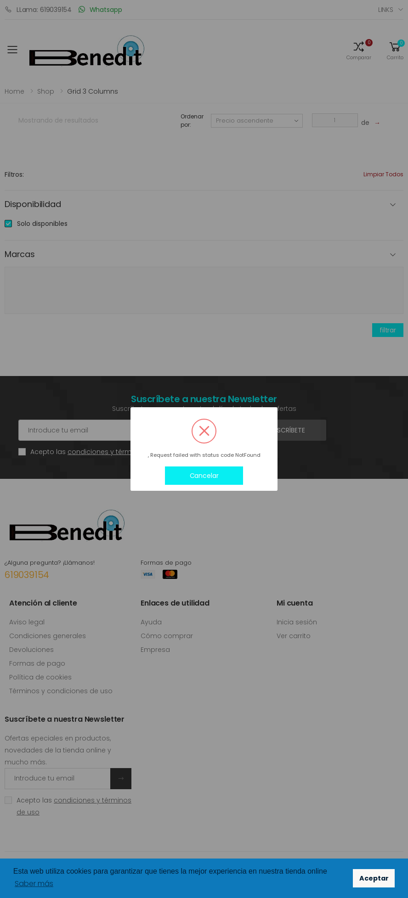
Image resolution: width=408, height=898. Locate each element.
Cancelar (204, 475)
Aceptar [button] (374, 878)
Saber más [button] (34, 883)
